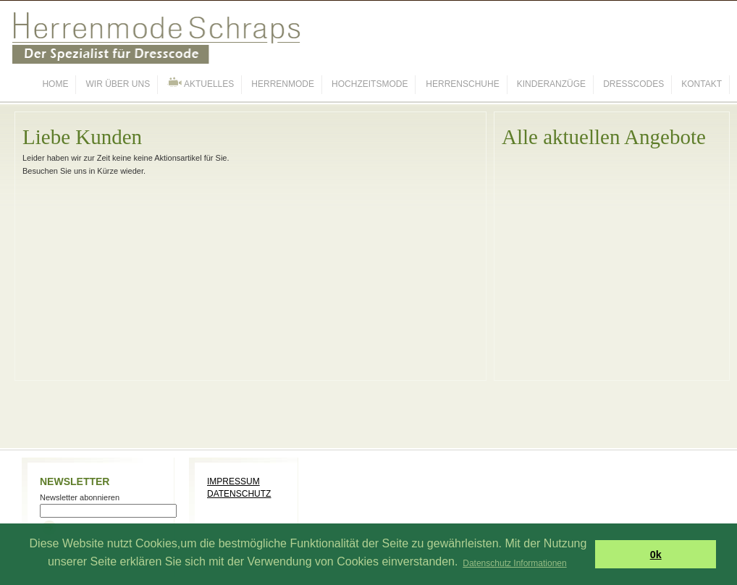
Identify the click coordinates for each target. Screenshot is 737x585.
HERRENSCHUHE (462, 84)
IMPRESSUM (233, 481)
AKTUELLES (200, 83)
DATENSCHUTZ (239, 494)
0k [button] (656, 554)
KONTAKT (701, 84)
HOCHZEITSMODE (370, 84)
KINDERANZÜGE (551, 84)
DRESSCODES (633, 84)
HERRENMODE (282, 84)
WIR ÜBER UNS (118, 84)
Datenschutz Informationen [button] (514, 563)
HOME (55, 84)
